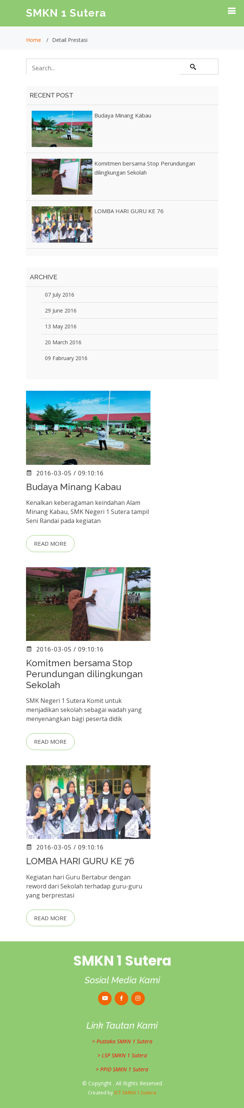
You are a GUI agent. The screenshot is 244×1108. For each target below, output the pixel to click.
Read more (50, 543)
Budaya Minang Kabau (122, 115)
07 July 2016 (59, 294)
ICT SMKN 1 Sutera (135, 1092)
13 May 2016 (61, 326)
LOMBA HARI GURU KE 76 (129, 211)
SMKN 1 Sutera (66, 13)
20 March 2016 (63, 342)
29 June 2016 (61, 310)
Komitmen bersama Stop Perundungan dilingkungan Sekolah (84, 674)
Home (33, 39)
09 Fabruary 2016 (66, 358)
